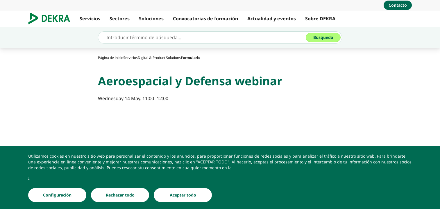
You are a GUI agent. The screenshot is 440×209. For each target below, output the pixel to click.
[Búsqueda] (323, 37)
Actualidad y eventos (271, 18)
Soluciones (151, 18)
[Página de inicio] (110, 57)
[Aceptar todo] (183, 195)
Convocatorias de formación (205, 18)
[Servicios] (130, 57)
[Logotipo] (51, 18)
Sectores (120, 18)
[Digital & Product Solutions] (159, 57)
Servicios (90, 18)
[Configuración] (57, 195)
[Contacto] (398, 5)
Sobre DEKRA (320, 18)
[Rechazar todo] (120, 195)
